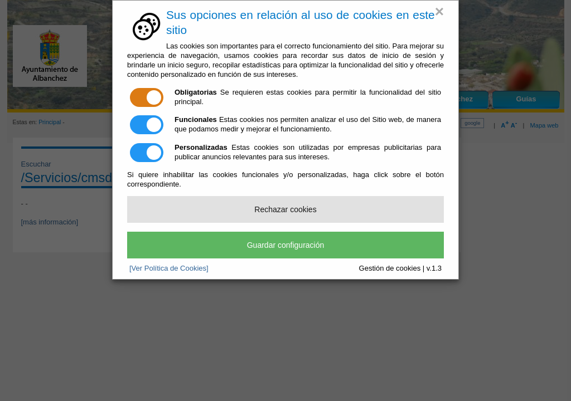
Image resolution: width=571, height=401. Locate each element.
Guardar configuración (286, 245)
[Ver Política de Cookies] (169, 268)
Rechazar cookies (285, 209)
